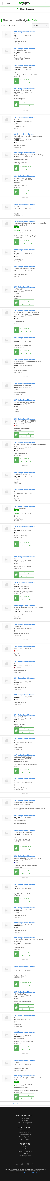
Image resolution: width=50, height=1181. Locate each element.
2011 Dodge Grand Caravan (24, 134)
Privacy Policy (15, 1173)
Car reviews (25, 1120)
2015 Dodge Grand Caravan (24, 153)
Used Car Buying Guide (25, 1123)
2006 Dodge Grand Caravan (24, 695)
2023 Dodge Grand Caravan (24, 205)
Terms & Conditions (34, 1173)
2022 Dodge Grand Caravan (24, 117)
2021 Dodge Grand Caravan (24, 32)
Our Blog (25, 1149)
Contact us (25, 1146)
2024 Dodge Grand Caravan (24, 967)
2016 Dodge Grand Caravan (24, 176)
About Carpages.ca (25, 1156)
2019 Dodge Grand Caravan (24, 65)
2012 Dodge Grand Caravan (24, 856)
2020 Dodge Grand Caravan (24, 221)
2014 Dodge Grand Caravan (24, 678)
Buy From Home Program (25, 1151)
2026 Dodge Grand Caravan (24, 582)
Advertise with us (25, 1130)
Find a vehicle (25, 1118)
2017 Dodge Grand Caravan (24, 49)
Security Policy (23, 1173)
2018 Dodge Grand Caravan (24, 419)
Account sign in (25, 1139)
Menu (7, 3)
